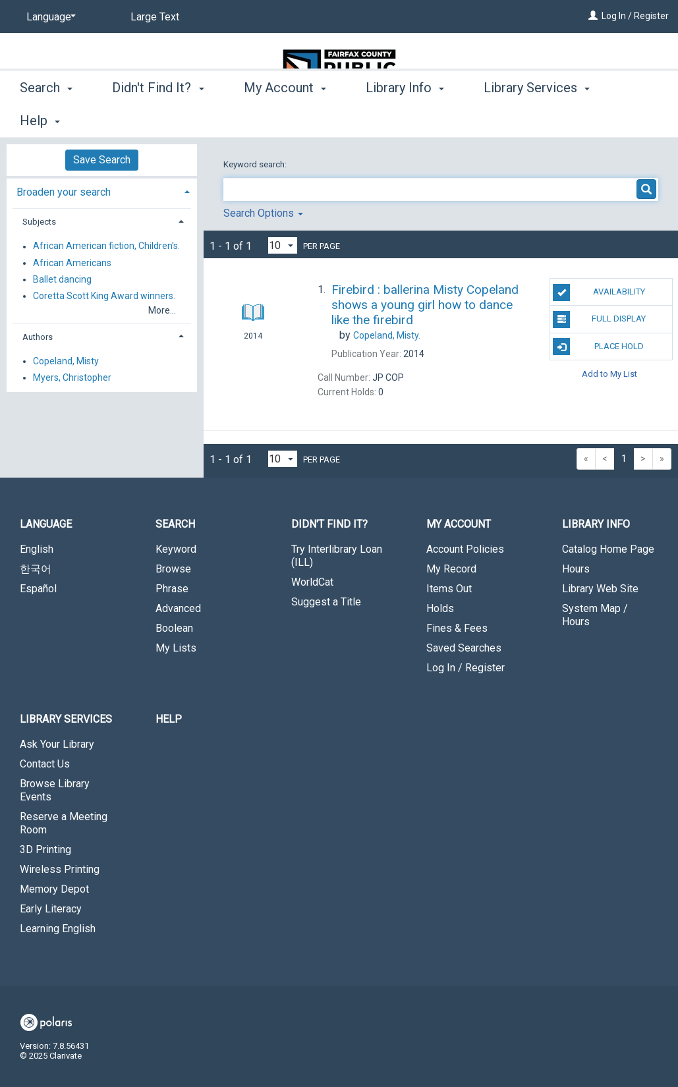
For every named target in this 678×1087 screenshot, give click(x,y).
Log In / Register (635, 16)
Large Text (154, 17)
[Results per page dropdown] (282, 245)
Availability (599, 292)
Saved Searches (463, 648)
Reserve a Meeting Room (63, 823)
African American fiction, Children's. (106, 246)
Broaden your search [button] (63, 192)
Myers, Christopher (72, 377)
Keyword (175, 549)
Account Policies (465, 549)
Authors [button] (37, 337)
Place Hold (598, 346)
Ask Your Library (57, 744)
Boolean (174, 628)
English (36, 549)
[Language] (49, 17)
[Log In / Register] (593, 16)
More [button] (510, 120)
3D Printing (45, 849)
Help (168, 719)
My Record (451, 569)
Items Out (449, 588)
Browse (173, 569)
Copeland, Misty (66, 361)
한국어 (35, 569)
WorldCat (312, 582)
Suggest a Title (326, 602)
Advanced (178, 608)
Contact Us (45, 764)
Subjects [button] (39, 222)
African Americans (72, 263)
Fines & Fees (457, 628)
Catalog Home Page (608, 549)
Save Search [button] (101, 159)
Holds (440, 608)
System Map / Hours (595, 615)
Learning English (58, 928)
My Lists (175, 648)
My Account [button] (285, 118)
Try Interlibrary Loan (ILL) (336, 556)
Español (38, 588)
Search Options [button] (263, 213)
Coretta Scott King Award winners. (104, 296)
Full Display (599, 319)
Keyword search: (256, 164)
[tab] (102, 191)
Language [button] (46, 524)
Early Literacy (51, 909)
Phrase (171, 588)
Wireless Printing (59, 869)
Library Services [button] (66, 719)
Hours (576, 569)
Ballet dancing (62, 279)
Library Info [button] (405, 118)
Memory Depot (54, 889)
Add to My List (609, 374)
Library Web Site (600, 588)
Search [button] (46, 118)
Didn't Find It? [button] (158, 118)
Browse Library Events (55, 790)
